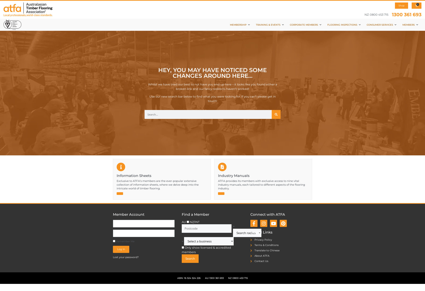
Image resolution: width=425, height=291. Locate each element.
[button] (240, 25)
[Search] (276, 114)
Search (190, 258)
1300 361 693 (406, 14)
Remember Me (123, 241)
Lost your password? (126, 257)
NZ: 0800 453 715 (376, 14)
